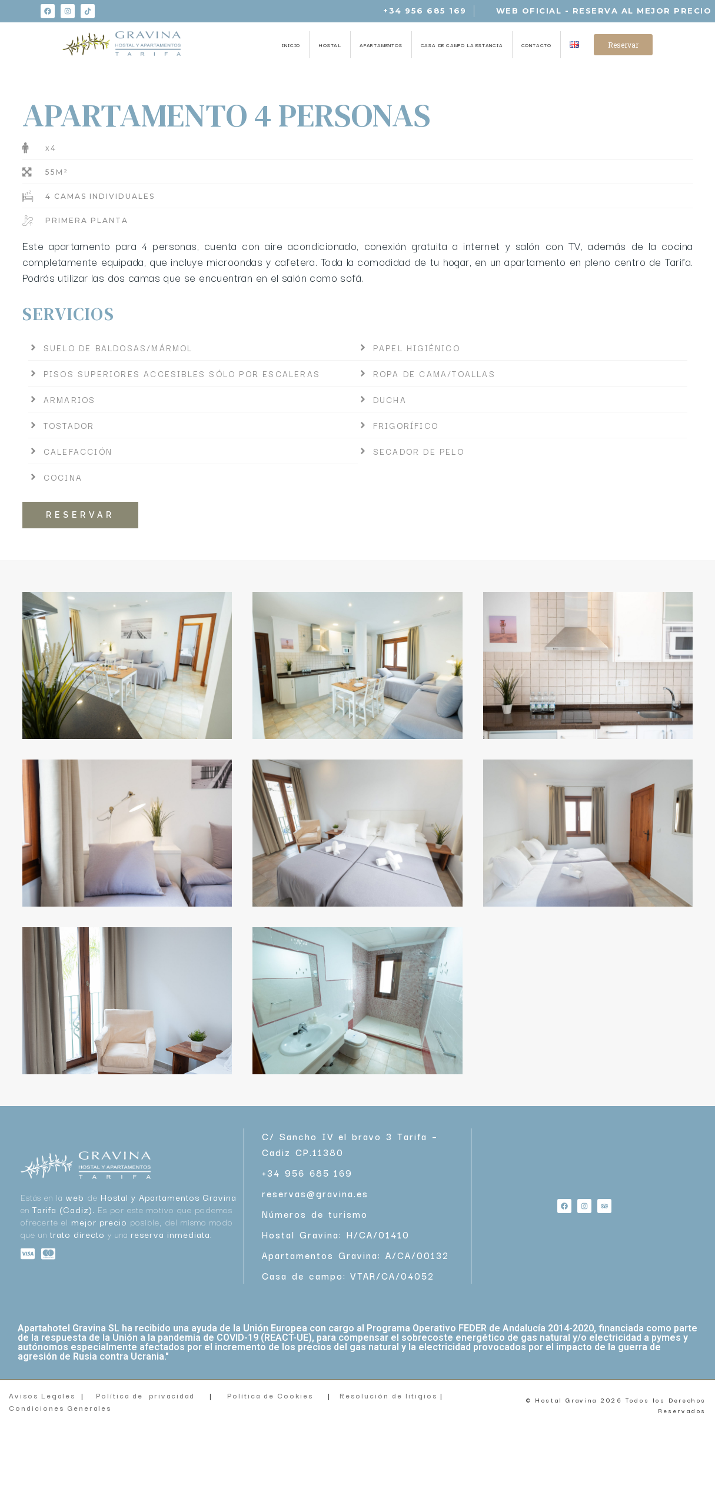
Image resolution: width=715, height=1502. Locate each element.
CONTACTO (536, 45)
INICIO (291, 45)
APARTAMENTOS (381, 45)
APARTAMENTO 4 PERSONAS (226, 115)
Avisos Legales (42, 1395)
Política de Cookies (270, 1395)
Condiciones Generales (61, 1407)
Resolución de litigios (390, 1395)
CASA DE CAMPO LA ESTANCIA (462, 45)
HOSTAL (329, 45)
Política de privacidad (145, 1395)
